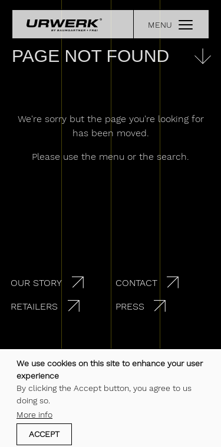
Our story (36, 282)
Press (130, 306)
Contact (136, 282)
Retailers (34, 306)
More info (34, 417)
